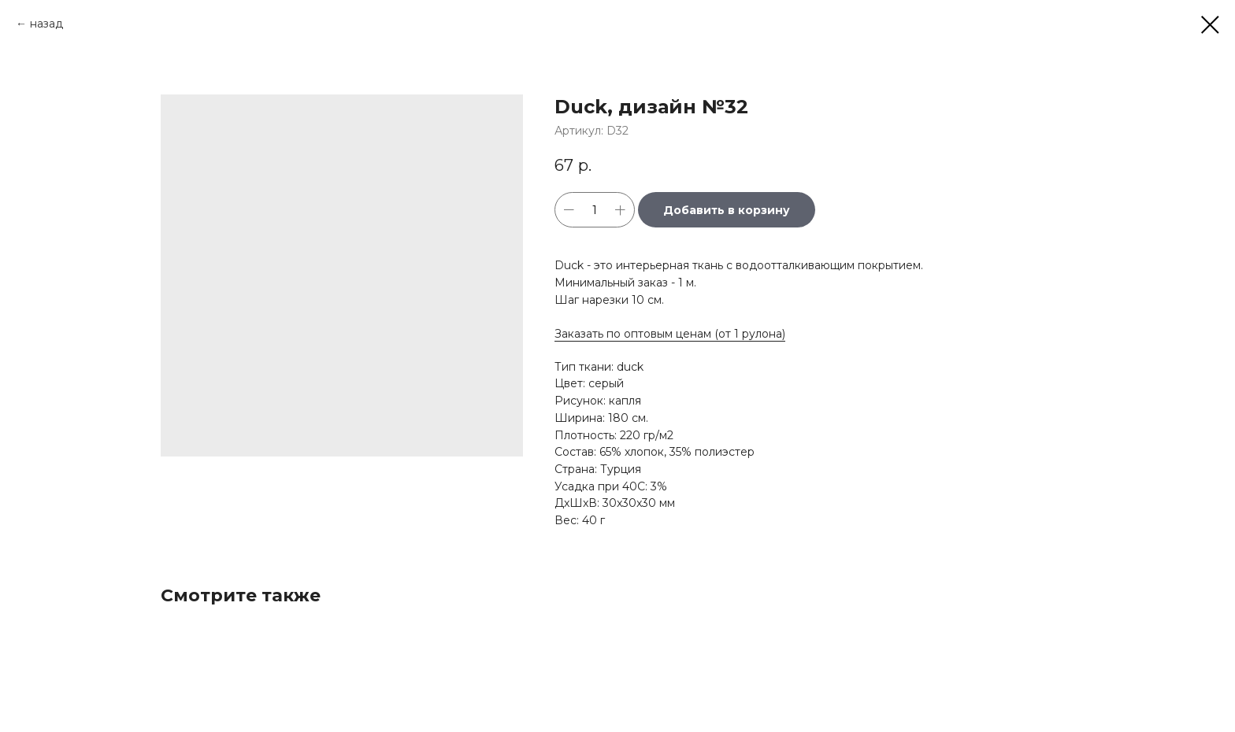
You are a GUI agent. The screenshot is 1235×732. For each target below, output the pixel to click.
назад (46, 24)
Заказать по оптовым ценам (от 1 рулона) (669, 334)
